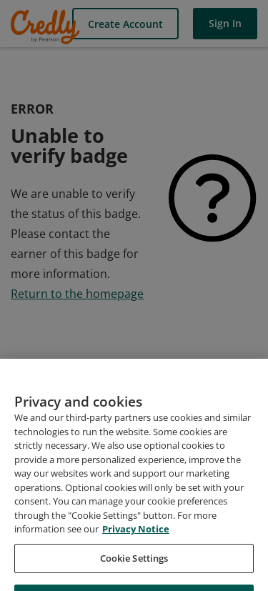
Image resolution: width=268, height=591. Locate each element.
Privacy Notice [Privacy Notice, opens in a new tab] (135, 541)
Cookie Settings (134, 570)
